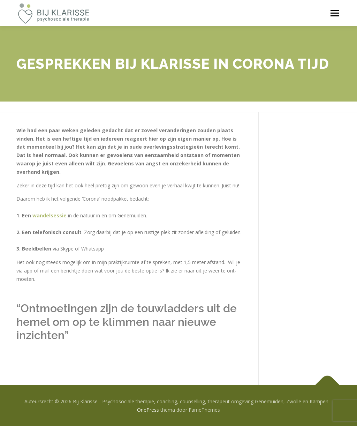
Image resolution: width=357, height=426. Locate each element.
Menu (334, 13)
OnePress (148, 409)
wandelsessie (49, 215)
